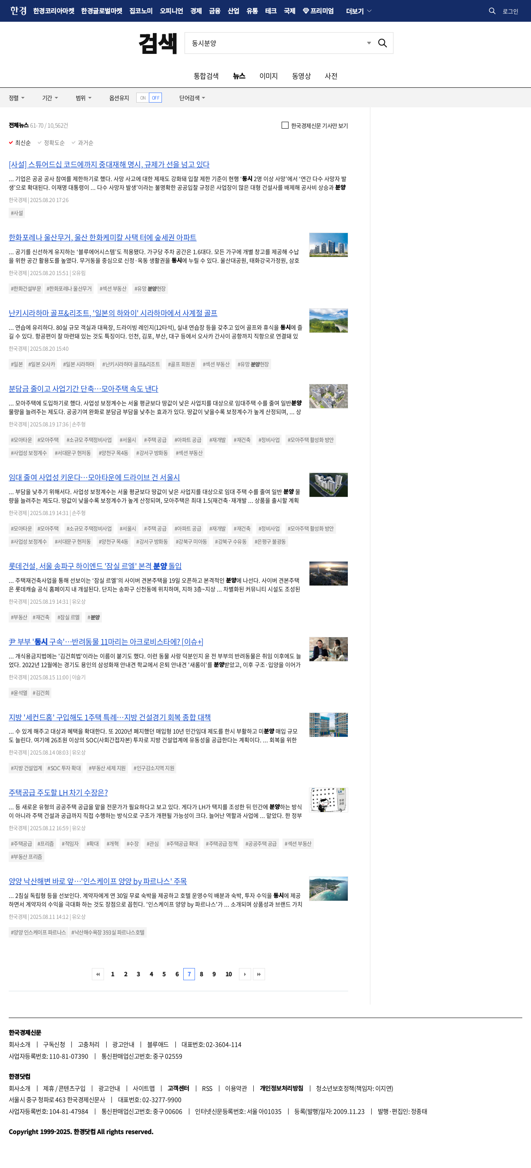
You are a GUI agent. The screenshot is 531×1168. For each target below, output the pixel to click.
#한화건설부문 (26, 289)
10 (228, 974)
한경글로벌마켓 (101, 10)
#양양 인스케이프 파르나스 (38, 932)
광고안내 (123, 1044)
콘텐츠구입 (71, 1088)
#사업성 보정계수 (29, 453)
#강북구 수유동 (230, 542)
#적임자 (70, 844)
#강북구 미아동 (191, 542)
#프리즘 (45, 844)
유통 (252, 10)
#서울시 (128, 440)
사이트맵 (144, 1088)
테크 (271, 10)
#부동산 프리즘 (26, 857)
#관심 (152, 844)
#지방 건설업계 (26, 768)
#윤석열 (19, 693)
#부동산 (19, 617)
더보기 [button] (354, 11)
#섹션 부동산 (113, 289)
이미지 (268, 75)
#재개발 (217, 440)
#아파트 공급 (188, 440)
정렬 (14, 97)
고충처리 (89, 1044)
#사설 (17, 213)
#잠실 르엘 (68, 617)
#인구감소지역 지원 (154, 768)
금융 (215, 10)
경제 (196, 10)
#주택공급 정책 (221, 844)
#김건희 (41, 693)
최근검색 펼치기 (369, 42)
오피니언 (171, 10)
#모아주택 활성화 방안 (311, 440)
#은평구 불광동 (270, 542)
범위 (81, 97)
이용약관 (236, 1088)
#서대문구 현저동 (73, 453)
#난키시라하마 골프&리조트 (131, 364)
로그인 (510, 11)
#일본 (17, 364)
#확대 (92, 844)
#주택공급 (21, 844)
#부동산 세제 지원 (107, 768)
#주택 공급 (155, 440)
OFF (155, 97)
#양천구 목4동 (113, 453)
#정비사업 (269, 440)
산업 (233, 10)
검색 (158, 43)
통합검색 (206, 75)
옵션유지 (119, 97)
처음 (98, 974)
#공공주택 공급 (261, 844)
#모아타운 (21, 440)
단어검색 (189, 97)
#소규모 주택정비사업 (89, 440)
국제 (290, 10)
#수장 (132, 844)
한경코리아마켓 (53, 10)
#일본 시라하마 (78, 364)
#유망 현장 (150, 289)
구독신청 (54, 1044)
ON (143, 97)
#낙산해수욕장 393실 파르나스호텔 (107, 932)
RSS (207, 1088)
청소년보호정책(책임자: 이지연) (354, 1088)
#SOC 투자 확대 (64, 768)
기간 (47, 97)
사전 (331, 75)
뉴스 (239, 75)
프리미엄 (322, 10)
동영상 (301, 75)
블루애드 (158, 1044)
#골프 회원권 (181, 364)
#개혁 (112, 844)
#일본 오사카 (41, 364)
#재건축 (242, 440)
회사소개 (19, 1044)
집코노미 (141, 10)
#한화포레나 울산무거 (69, 289)
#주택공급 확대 (182, 844)
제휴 (48, 1088)
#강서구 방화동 (152, 453)
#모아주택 (47, 440)
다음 (245, 974)
